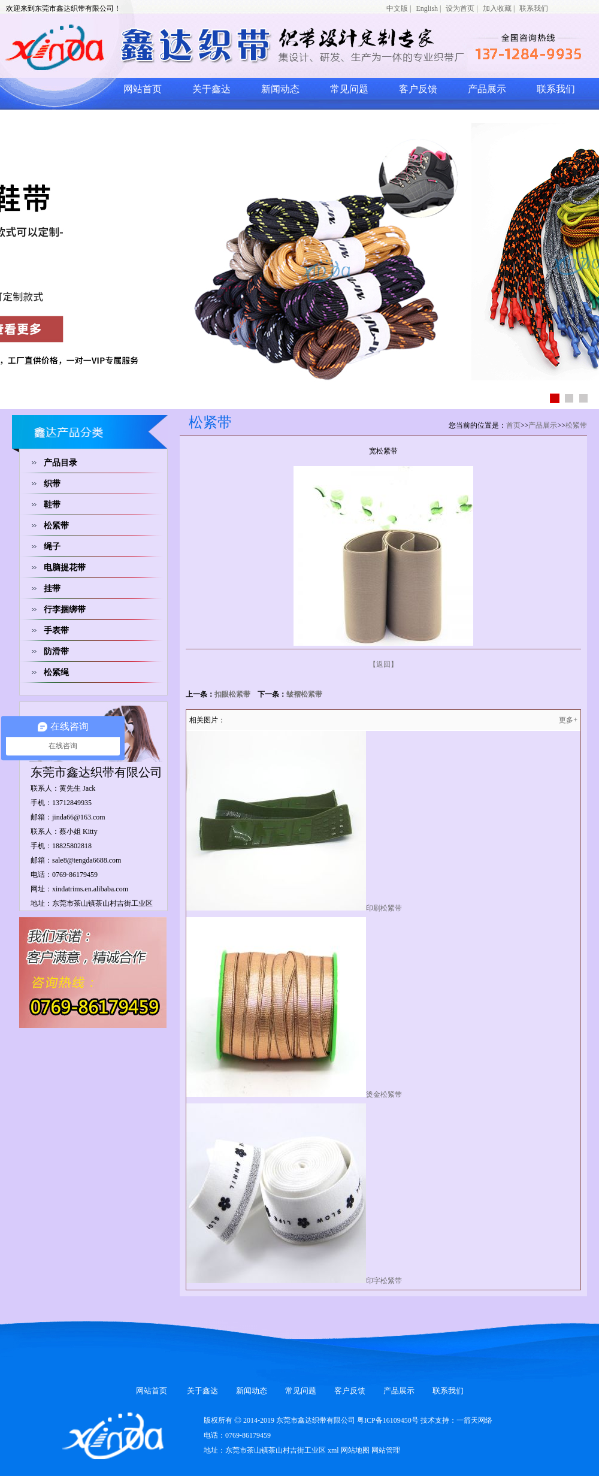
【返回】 (383, 664)
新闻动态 (280, 89)
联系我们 (533, 8)
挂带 (52, 588)
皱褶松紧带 (304, 694)
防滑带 (56, 651)
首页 (513, 425)
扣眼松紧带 (232, 694)
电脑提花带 (65, 567)
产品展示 (487, 89)
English (427, 8)
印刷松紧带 (384, 908)
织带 (52, 483)
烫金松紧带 (384, 1094)
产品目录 (60, 462)
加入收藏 (497, 8)
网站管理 (385, 1450)
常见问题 (349, 89)
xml (333, 1450)
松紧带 (56, 525)
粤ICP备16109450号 (388, 1420)
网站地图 (355, 1450)
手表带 (56, 630)
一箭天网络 (474, 1420)
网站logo (153, 47)
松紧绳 (56, 672)
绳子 (52, 546)
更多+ (568, 720)
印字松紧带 (384, 1281)
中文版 (397, 8)
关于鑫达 (211, 89)
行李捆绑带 (65, 609)
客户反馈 (418, 89)
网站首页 (142, 89)
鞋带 (52, 504)
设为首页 (460, 8)
